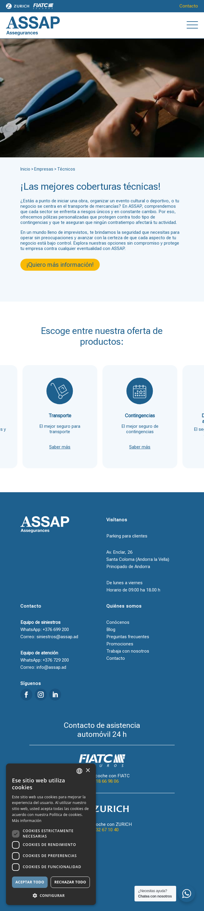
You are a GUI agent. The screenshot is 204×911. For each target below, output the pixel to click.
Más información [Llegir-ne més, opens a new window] (26, 820)
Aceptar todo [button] (29, 882)
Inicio (25, 169)
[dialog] (51, 834)
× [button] (87, 770)
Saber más (59, 447)
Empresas (43, 169)
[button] (51, 895)
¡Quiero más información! (60, 264)
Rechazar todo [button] (70, 882)
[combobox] (79, 771)
